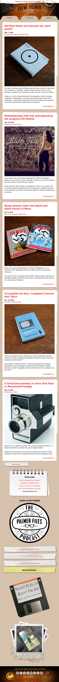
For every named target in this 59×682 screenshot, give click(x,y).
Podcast (18, 1)
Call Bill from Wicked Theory (29, 483)
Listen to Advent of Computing (29, 486)
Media (15, 34)
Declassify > (49, 106)
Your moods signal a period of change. (30, 563)
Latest (9, 18)
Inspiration (9, 34)
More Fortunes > (29, 570)
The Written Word (23, 34)
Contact (38, 1)
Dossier (49, 18)
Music (20, 124)
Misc (24, 214)
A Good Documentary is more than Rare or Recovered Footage (29, 385)
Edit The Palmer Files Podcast (29, 480)
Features (29, 18)
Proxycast (25, 1)
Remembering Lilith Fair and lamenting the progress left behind (28, 117)
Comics (8, 214)
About (32, 1)
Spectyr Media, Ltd (34, 669)
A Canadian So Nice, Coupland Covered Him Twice (29, 295)
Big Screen (9, 124)
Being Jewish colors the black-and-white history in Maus (26, 207)
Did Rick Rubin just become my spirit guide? (27, 27)
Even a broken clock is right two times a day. (30, 556)
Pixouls (31, 677)
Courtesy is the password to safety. (30, 549)
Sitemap (43, 669)
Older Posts (16, 464)
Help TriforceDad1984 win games (29, 488)
